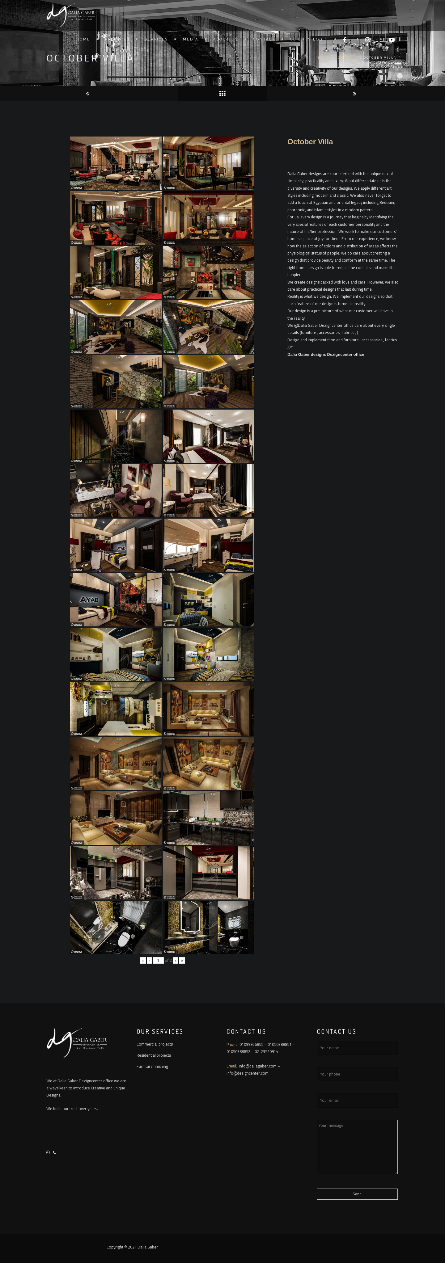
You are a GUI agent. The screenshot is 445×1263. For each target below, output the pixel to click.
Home (83, 41)
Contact (264, 41)
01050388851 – (281, 1044)
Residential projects (154, 1055)
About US (225, 41)
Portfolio (347, 58)
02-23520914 (266, 1051)
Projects (117, 41)
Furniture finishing (152, 1066)
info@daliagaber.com (258, 1066)
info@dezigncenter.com (248, 1073)
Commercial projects (155, 1044)
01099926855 (251, 1044)
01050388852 (238, 1051)
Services (156, 41)
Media (190, 41)
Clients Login (309, 41)
